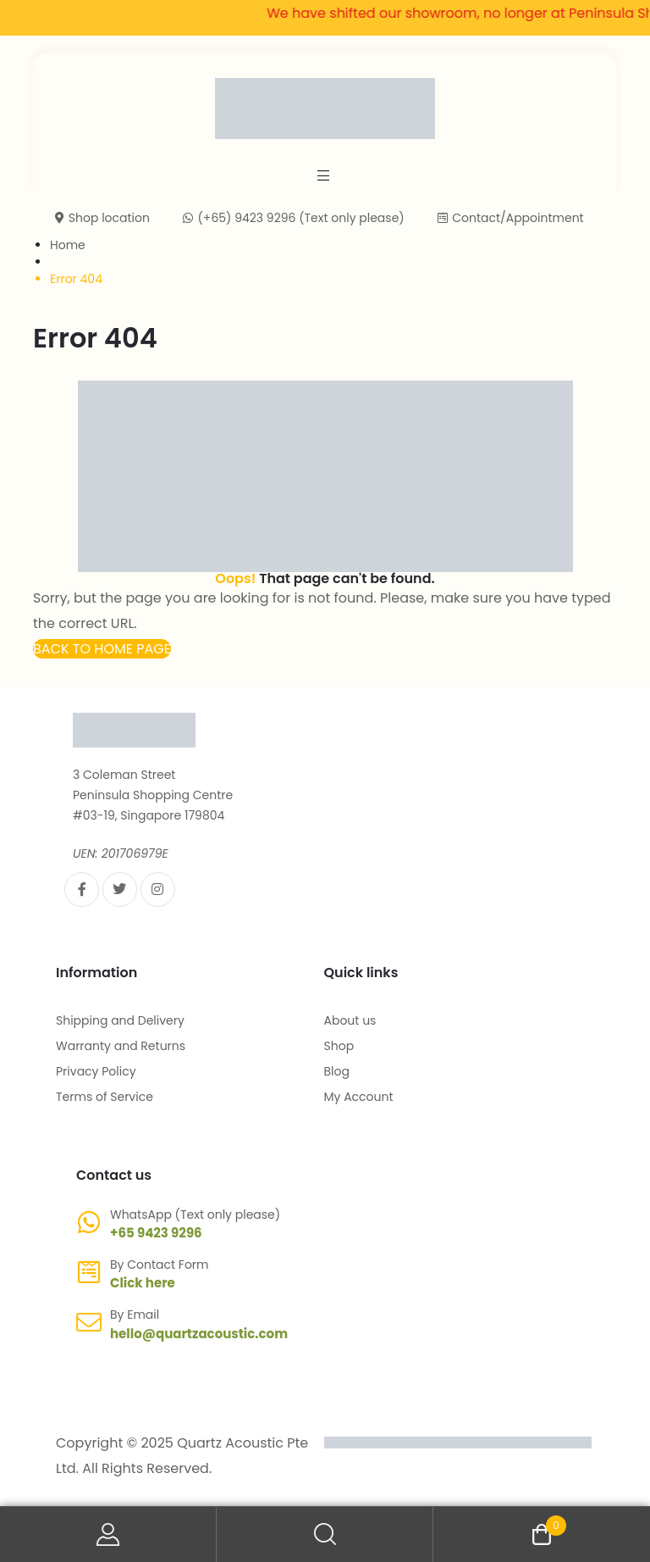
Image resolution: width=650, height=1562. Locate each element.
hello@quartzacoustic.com (199, 1333)
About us (350, 1020)
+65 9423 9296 (156, 1233)
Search (325, 1534)
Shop (339, 1045)
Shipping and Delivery (120, 1020)
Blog (337, 1071)
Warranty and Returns (120, 1045)
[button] (102, 649)
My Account (359, 1096)
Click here (142, 1283)
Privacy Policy (96, 1071)
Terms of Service (104, 1096)
